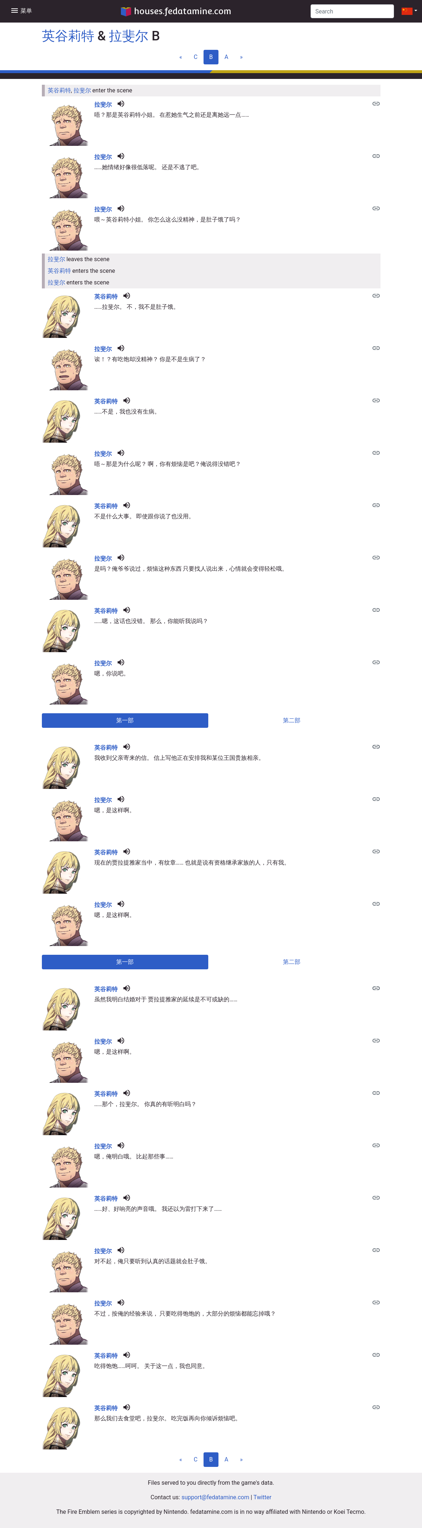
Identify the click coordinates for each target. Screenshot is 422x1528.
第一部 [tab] (125, 720)
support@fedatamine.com (215, 1497)
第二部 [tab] (291, 720)
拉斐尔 (128, 36)
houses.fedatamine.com (176, 11)
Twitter (262, 1497)
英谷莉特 (68, 36)
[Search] (352, 11)
